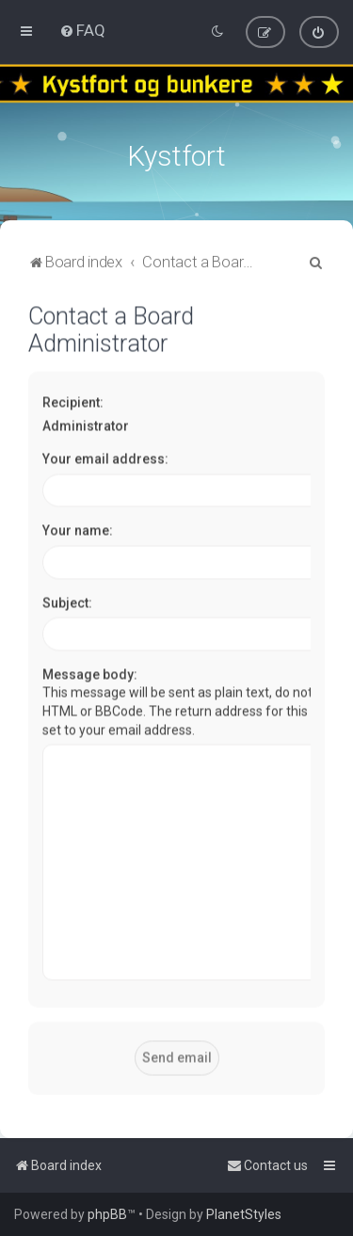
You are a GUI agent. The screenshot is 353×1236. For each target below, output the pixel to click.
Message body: (89, 672)
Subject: (67, 600)
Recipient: (73, 400)
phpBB (107, 1214)
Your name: (77, 529)
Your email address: (105, 457)
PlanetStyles (243, 1214)
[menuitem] (82, 30)
